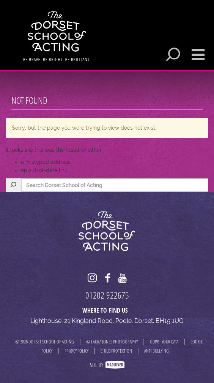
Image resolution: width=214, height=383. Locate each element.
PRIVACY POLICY (76, 350)
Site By (107, 365)
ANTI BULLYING (156, 350)
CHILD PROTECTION (116, 350)
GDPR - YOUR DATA (164, 341)
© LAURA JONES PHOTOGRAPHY (112, 341)
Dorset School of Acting (56, 36)
